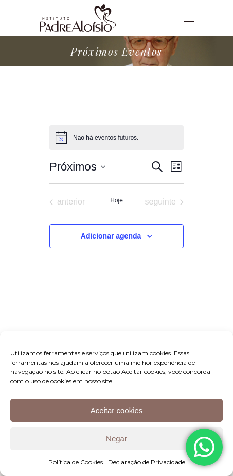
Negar (116, 438)
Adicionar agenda (111, 236)
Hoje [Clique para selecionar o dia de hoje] (116, 200)
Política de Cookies (75, 462)
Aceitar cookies (117, 410)
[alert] (116, 137)
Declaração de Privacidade (146, 462)
